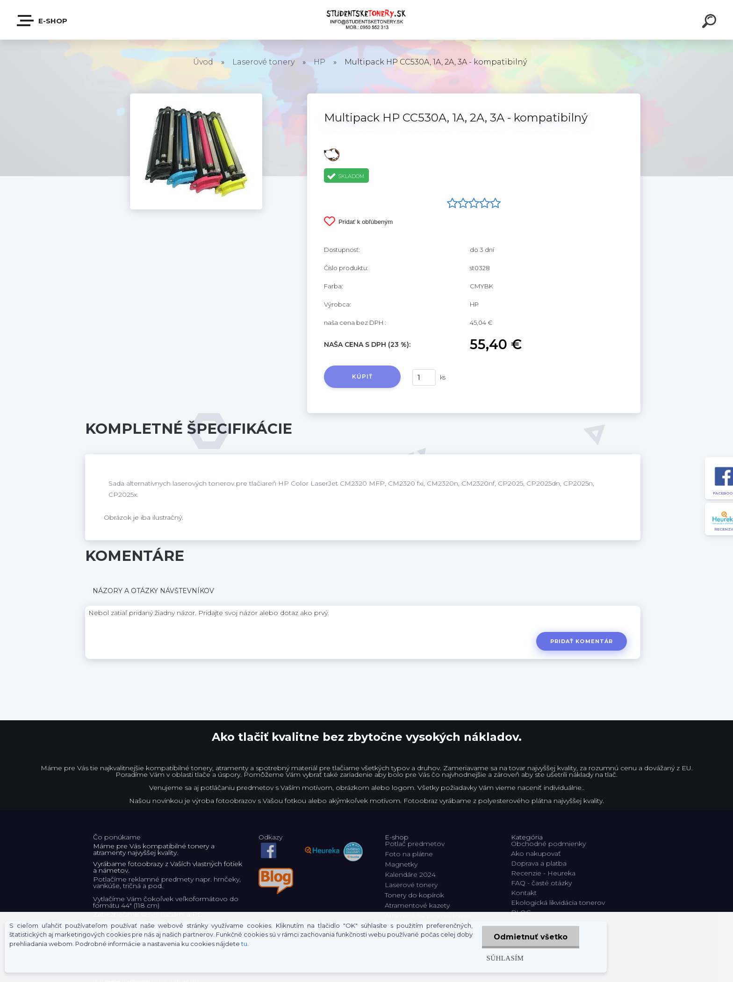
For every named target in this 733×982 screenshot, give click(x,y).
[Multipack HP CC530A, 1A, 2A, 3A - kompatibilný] (196, 97)
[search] (710, 22)
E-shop (42, 20)
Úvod (203, 61)
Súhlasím (505, 957)
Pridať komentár (581, 641)
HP (319, 61)
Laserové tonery (263, 61)
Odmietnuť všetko (531, 936)
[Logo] (367, 20)
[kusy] (424, 377)
